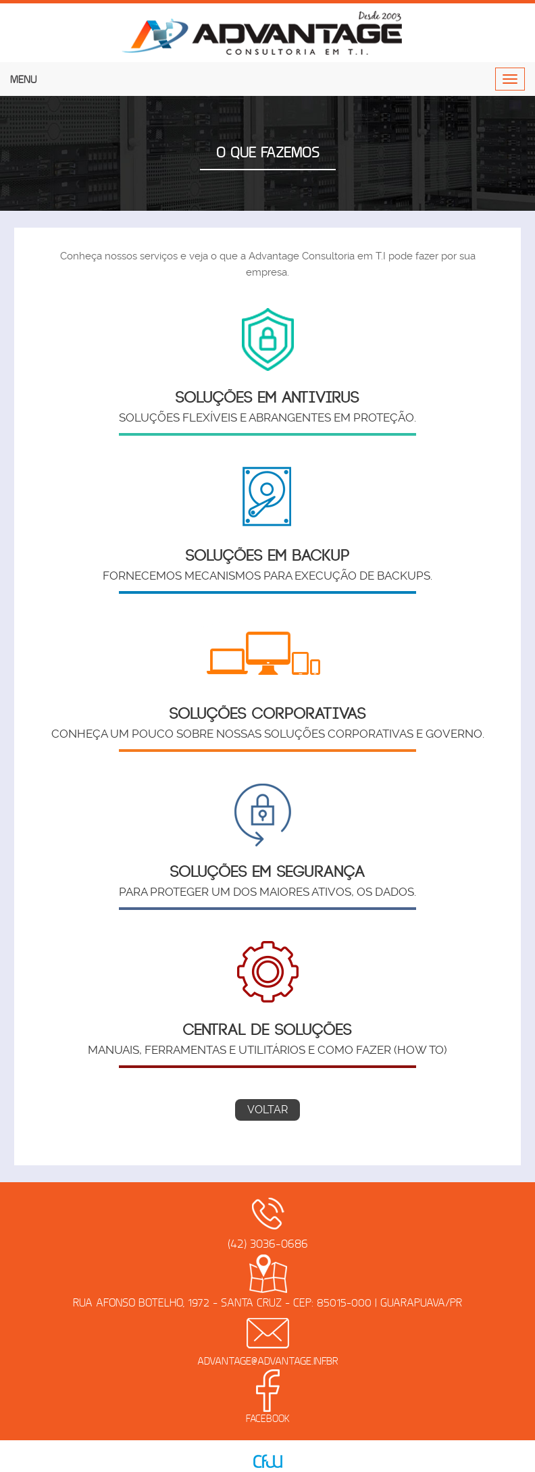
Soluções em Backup (268, 556)
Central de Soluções (267, 1030)
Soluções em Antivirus (267, 398)
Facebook (268, 1419)
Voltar (267, 1109)
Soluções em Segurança (267, 872)
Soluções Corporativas (268, 714)
